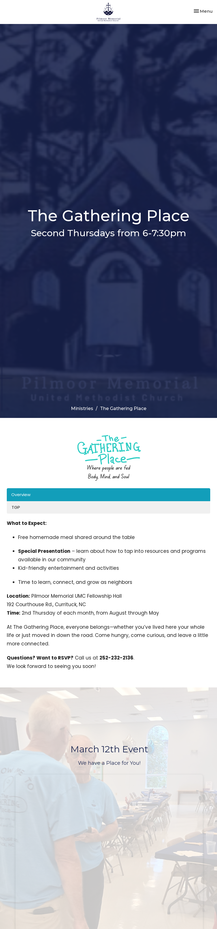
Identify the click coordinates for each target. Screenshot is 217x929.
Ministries (82, 408)
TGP (16, 507)
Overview (21, 495)
